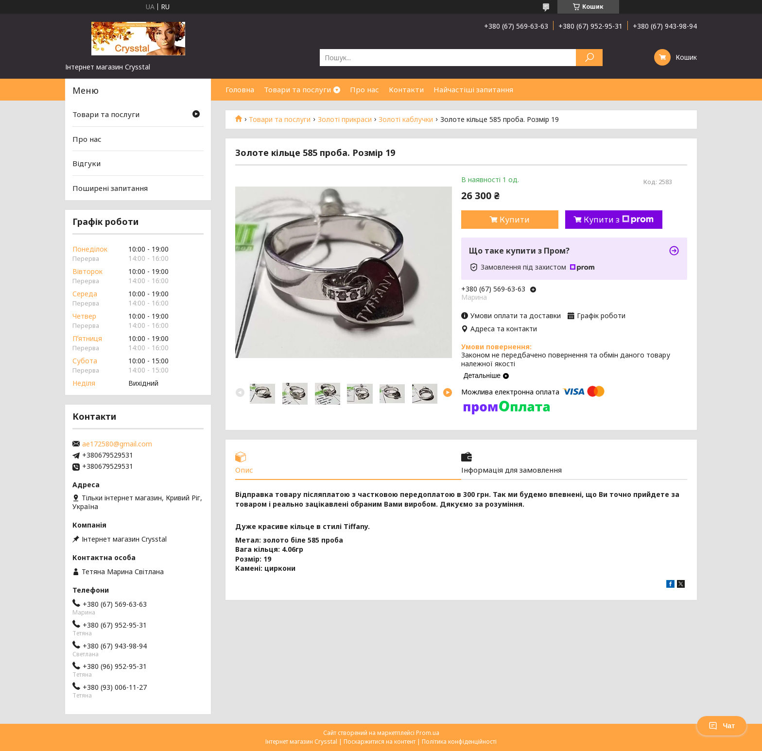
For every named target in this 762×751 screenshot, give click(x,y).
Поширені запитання (110, 188)
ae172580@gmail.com (117, 444)
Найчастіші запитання (473, 89)
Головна (239, 89)
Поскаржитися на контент (380, 741)
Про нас (364, 89)
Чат (722, 725)
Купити (515, 219)
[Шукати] (589, 57)
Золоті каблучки (406, 119)
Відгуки (86, 163)
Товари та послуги (297, 89)
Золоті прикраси (345, 119)
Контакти (406, 89)
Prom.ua (427, 733)
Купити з (619, 219)
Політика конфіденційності (459, 741)
